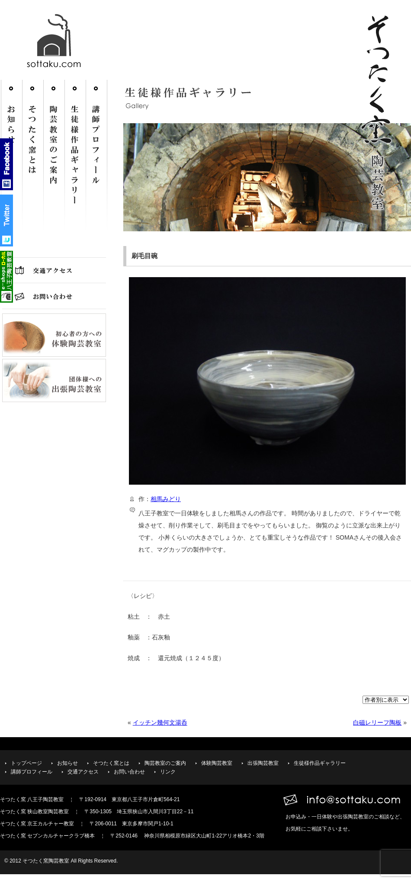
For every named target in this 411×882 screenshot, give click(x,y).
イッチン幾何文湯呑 (160, 722)
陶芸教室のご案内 (53, 164)
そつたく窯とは (32, 164)
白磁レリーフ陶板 (377, 722)
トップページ (26, 763)
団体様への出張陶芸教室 (54, 380)
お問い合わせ (54, 296)
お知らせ (67, 763)
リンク (168, 772)
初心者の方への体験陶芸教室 (54, 335)
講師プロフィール (96, 164)
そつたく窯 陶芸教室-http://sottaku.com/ (56, 44)
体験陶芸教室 (216, 763)
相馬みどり (166, 498)
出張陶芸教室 (263, 763)
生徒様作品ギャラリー (77, 164)
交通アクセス (54, 270)
